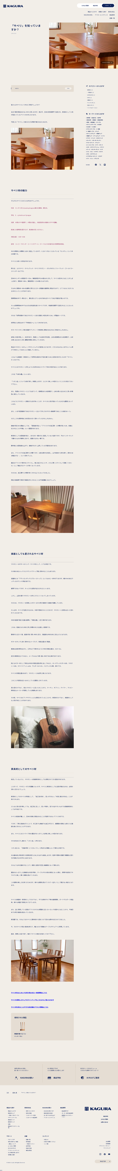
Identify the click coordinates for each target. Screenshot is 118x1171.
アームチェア (97, 136)
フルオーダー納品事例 (31, 1117)
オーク (101, 145)
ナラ (97, 145)
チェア (97, 131)
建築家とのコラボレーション (67, 1116)
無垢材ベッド (11, 1122)
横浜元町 (89, 120)
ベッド (93, 138)
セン (92, 151)
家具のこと (90, 90)
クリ (88, 158)
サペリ (102, 147)
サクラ (101, 151)
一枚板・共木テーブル (13, 1115)
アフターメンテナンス (49, 1117)
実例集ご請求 (11, 1154)
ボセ (88, 154)
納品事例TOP (65, 1111)
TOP (8, 1092)
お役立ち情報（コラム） (50, 1141)
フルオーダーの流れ (31, 1115)
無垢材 (94, 120)
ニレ (92, 158)
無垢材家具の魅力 (48, 1113)
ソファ (103, 136)
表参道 (88, 117)
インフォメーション (92, 107)
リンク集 (46, 1144)
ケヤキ (96, 151)
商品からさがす (12, 1111)
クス (88, 151)
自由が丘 (94, 117)
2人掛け (94, 127)
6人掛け (89, 127)
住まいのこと (90, 105)
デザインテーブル (12, 1117)
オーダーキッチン (97, 140)
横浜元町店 (29, 1150)
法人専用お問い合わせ (13, 1152)
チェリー (98, 142)
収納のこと (90, 100)
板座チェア (99, 133)
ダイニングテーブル (91, 124)
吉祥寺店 (28, 1146)
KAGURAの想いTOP (49, 1111)
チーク (88, 149)
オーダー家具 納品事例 (67, 1113)
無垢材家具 (100, 120)
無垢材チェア (11, 1113)
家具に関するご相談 (13, 1141)
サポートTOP (11, 1139)
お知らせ (46, 1139)
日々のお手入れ (12, 1148)
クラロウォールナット (92, 156)
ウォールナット (90, 142)
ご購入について (12, 1144)
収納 (9, 1124)
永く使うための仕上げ (49, 1115)
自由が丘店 (29, 1148)
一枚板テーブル (90, 131)
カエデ (100, 156)
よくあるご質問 (12, 1146)
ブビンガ (97, 158)
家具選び (93, 122)
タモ (88, 147)
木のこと (89, 97)
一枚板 (98, 129)
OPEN (68, 88)
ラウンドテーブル (91, 129)
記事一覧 (15, 1092)
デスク (88, 138)
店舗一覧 (28, 1139)
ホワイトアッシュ (95, 147)
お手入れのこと (91, 95)
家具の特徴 (29, 1113)
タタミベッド (100, 138)
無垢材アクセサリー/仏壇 (14, 1126)
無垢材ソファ (11, 1119)
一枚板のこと (90, 92)
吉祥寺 (99, 117)
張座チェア (89, 136)
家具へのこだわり (30, 1111)
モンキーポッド (95, 149)
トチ (102, 149)
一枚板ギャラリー (30, 1144)
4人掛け (99, 124)
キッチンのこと (91, 102)
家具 (88, 122)
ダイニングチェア (91, 133)
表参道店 (28, 1141)
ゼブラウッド (94, 154)
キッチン (89, 140)
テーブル (99, 122)
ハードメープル (90, 145)
